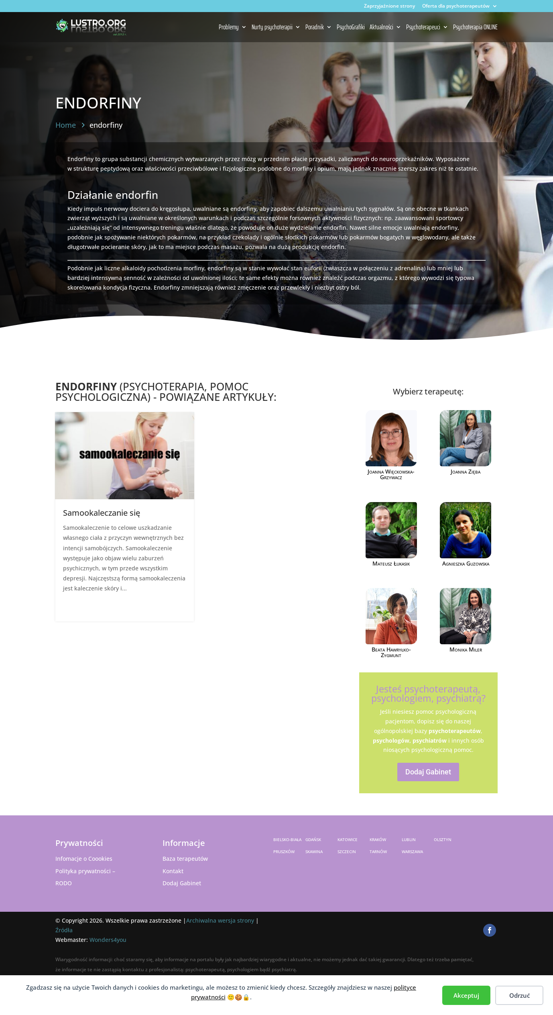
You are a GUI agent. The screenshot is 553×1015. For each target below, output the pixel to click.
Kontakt (173, 871)
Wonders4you (107, 940)
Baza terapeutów (185, 858)
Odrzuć (519, 995)
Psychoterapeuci (423, 27)
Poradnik (314, 27)
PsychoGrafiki (351, 27)
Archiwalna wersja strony (220, 920)
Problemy (229, 27)
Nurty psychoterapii (272, 27)
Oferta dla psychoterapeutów (456, 6)
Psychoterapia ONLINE (475, 27)
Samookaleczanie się (101, 512)
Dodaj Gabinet (428, 772)
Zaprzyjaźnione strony (389, 6)
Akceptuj (466, 995)
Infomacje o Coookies (83, 858)
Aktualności (381, 27)
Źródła (64, 930)
